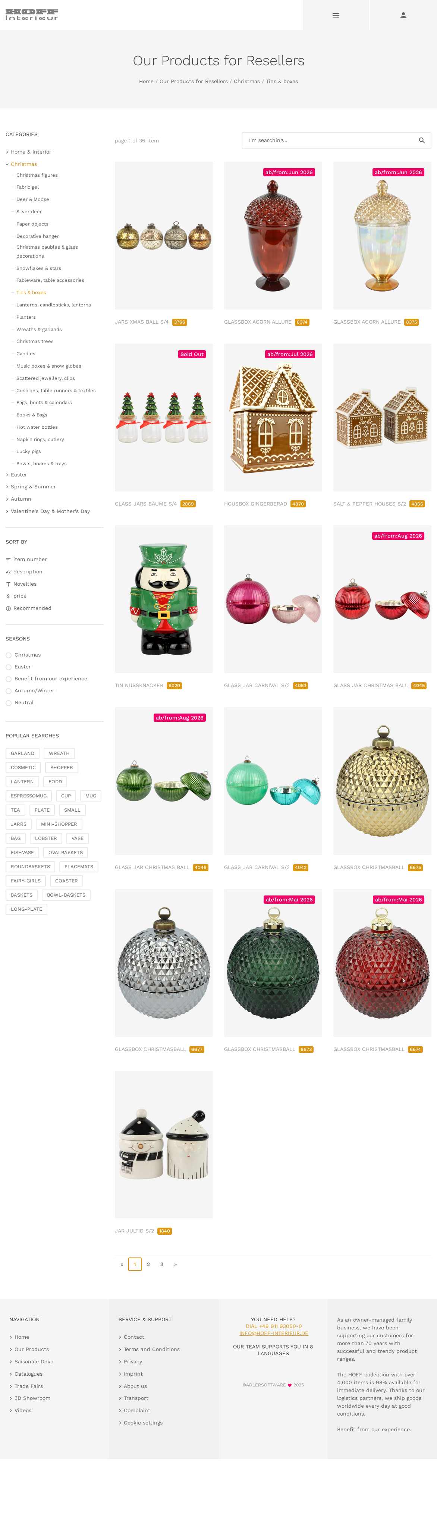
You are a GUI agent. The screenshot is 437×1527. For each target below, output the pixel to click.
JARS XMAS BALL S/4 (151, 322)
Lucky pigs (28, 451)
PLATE (42, 810)
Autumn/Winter (34, 690)
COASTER (66, 881)
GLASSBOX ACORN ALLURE (266, 322)
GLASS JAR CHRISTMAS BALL (380, 685)
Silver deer (29, 211)
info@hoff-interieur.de (273, 1333)
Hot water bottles (37, 427)
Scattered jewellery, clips (45, 378)
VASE (78, 838)
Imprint (133, 1374)
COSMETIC (23, 767)
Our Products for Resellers (194, 81)
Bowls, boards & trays (41, 463)
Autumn (21, 499)
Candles (25, 353)
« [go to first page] (121, 1264)
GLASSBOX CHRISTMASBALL (378, 867)
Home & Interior (31, 152)
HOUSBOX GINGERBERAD (265, 504)
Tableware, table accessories (50, 280)
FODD (55, 781)
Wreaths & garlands (39, 329)
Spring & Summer (33, 486)
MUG (90, 796)
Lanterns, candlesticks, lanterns (53, 305)
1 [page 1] (135, 1264)
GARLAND (22, 753)
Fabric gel (27, 187)
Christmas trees (35, 341)
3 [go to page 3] (161, 1264)
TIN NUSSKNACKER (148, 685)
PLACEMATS (79, 866)
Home (146, 81)
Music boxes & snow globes (48, 366)
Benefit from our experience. (52, 678)
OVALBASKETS (65, 852)
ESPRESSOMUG (29, 796)
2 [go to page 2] (148, 1264)
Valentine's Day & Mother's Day (50, 511)
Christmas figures (37, 175)
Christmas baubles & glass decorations (47, 251)
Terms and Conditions (152, 1349)
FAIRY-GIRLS (26, 881)
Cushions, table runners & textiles (56, 390)
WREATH (59, 753)
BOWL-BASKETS (66, 895)
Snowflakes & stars (38, 268)
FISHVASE (22, 852)
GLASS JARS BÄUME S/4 (155, 504)
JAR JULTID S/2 (143, 1231)
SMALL (72, 810)
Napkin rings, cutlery (40, 439)
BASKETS (21, 895)
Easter (19, 475)
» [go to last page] (175, 1264)
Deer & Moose (32, 199)
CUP (66, 796)
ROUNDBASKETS (30, 866)
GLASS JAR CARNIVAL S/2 (266, 685)
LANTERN (22, 781)
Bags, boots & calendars (44, 402)
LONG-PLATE (26, 909)
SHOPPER (61, 767)
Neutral (24, 702)
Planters (26, 317)
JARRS (18, 824)
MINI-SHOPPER (59, 824)
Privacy (133, 1361)
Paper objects (32, 224)
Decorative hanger (37, 236)
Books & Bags (31, 415)
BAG (16, 838)
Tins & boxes (282, 81)
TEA (15, 810)
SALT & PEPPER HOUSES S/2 (379, 504)
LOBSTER (46, 838)
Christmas (247, 81)
